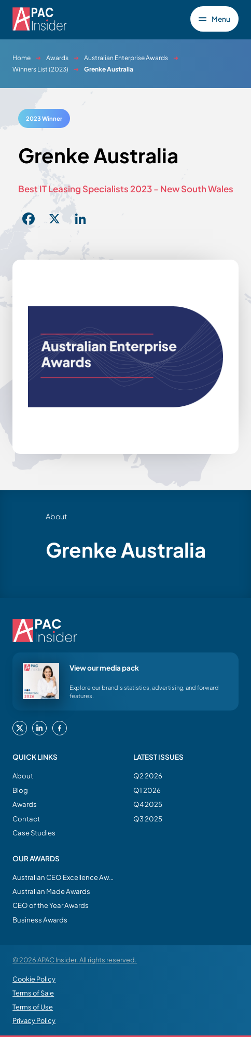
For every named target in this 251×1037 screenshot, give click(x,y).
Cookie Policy (33, 979)
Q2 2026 (147, 775)
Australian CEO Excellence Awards (64, 877)
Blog (20, 790)
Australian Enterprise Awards (126, 58)
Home (21, 58)
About (22, 775)
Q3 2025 (147, 818)
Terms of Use (32, 1007)
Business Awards (39, 919)
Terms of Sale (33, 993)
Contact (26, 818)
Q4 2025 (147, 804)
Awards (57, 58)
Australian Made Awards (51, 891)
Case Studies (33, 832)
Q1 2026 (147, 790)
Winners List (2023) (40, 69)
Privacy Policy (33, 1020)
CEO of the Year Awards (50, 905)
